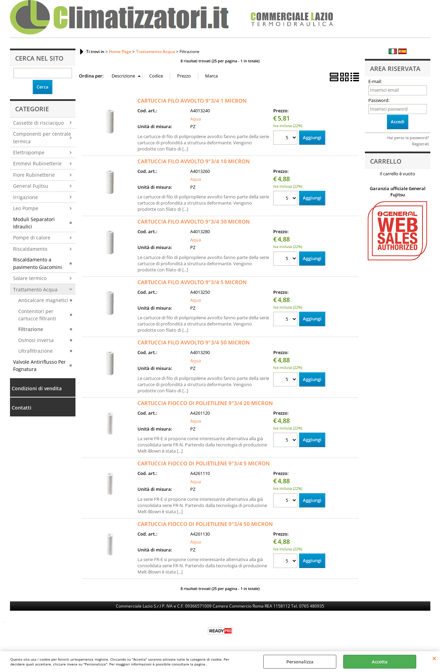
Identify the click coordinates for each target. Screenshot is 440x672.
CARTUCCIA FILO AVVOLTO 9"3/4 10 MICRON (193, 161)
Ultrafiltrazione (35, 351)
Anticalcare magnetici (43, 300)
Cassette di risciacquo (38, 123)
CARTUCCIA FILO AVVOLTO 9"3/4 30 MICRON (193, 221)
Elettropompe (28, 152)
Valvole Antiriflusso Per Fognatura (39, 365)
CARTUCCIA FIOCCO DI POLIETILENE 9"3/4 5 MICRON (203, 463)
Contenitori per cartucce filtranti (37, 315)
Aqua (195, 119)
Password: (378, 100)
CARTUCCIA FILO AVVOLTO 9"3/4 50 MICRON (193, 342)
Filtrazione (30, 329)
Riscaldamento (30, 249)
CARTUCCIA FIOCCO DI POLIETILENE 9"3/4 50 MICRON (205, 523)
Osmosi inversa (36, 340)
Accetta (380, 662)
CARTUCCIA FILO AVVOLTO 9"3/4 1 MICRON (192, 100)
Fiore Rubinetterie (34, 175)
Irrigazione (25, 197)
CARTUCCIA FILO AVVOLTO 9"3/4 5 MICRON (192, 282)
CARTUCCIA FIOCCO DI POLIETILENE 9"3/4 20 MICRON (205, 403)
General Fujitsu (30, 186)
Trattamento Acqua (35, 289)
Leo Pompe (25, 208)
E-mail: (375, 81)
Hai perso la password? (408, 137)
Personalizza (300, 662)
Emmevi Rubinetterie (37, 163)
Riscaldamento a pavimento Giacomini (37, 263)
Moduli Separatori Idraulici (34, 223)
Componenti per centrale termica (42, 137)
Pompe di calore (31, 237)
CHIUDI (434, 658)
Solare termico (30, 278)
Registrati (420, 143)
